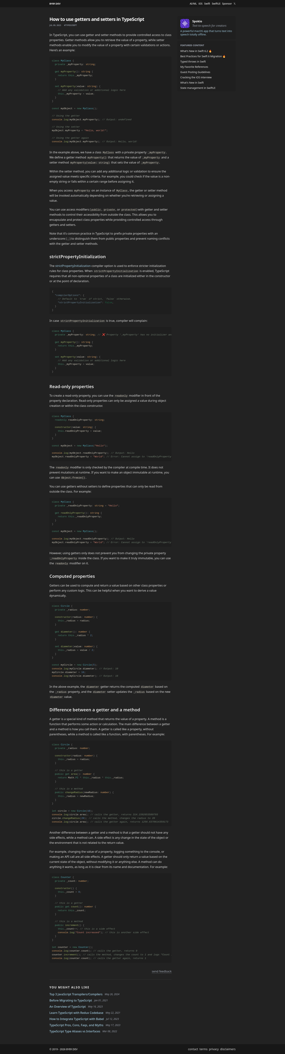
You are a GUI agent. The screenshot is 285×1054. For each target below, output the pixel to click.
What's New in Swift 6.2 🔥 (196, 51)
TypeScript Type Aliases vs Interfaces (74, 1031)
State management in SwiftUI (197, 88)
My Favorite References (194, 66)
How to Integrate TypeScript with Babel (76, 1019)
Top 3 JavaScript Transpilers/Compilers (76, 994)
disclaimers (228, 1049)
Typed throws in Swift (193, 61)
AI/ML (193, 4)
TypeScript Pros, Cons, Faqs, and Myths (76, 1025)
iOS (200, 4)
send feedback (162, 971)
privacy (214, 1049)
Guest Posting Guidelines (195, 72)
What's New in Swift (192, 82)
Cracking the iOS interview (196, 77)
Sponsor (227, 4)
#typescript (70, 25)
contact (193, 1049)
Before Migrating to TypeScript (70, 1000)
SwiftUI (216, 4)
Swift (207, 4)
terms (204, 1049)
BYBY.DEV (55, 3)
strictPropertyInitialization (73, 266)
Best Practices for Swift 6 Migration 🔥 (203, 56)
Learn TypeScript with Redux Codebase (76, 1013)
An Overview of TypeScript (67, 1007)
